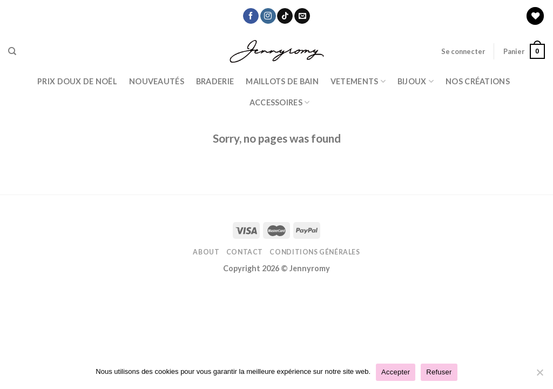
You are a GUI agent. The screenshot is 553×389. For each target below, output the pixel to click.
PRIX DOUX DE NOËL (77, 81)
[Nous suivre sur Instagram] (268, 16)
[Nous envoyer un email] (302, 16)
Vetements (358, 81)
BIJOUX (415, 81)
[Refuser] (539, 375)
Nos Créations (478, 81)
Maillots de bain (282, 81)
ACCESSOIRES (279, 102)
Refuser (438, 372)
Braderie (215, 81)
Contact (244, 252)
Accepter (395, 372)
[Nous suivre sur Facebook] (251, 16)
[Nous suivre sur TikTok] (285, 16)
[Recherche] (12, 51)
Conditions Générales (314, 252)
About (206, 252)
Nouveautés (156, 81)
